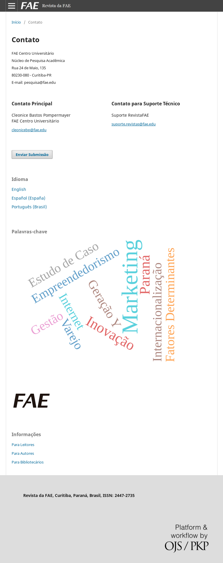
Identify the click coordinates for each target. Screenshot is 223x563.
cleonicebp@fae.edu (29, 129)
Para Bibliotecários (28, 462)
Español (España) (28, 198)
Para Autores (23, 453)
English (19, 189)
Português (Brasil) (29, 206)
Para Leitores (23, 444)
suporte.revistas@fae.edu (134, 124)
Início (16, 22)
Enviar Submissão (32, 154)
